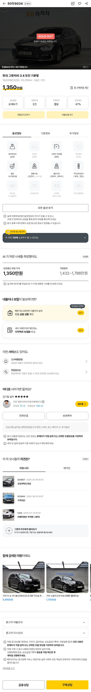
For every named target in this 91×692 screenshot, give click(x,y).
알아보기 (45, 312)
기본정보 (45, 133)
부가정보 (74, 133)
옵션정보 (16, 133)
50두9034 (19, 4)
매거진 (67, 468)
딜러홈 (80, 404)
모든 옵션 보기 (45, 207)
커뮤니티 (24, 468)
